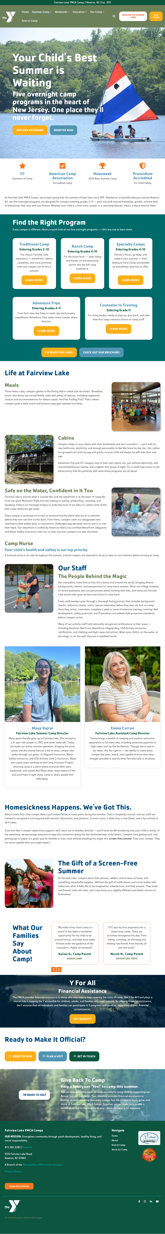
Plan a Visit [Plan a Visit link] (52, 1056)
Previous (53, 969)
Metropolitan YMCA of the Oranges (42, 1164)
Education (80, 12)
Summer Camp (42, 12)
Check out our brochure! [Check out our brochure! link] (99, 351)
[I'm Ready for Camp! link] (61, 354)
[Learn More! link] (34, 280)
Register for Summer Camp (133, 16)
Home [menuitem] (115, 1136)
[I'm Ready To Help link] (34, 1095)
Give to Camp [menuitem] (118, 1145)
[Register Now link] (20, 1056)
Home (25, 12)
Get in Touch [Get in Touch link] (84, 1056)
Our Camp (97, 12)
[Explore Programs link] (30, 130)
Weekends (62, 12)
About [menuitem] (115, 1140)
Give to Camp (30, 20)
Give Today (156, 16)
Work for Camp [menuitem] (119, 1149)
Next (59, 969)
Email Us (27, 1147)
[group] (75, 943)
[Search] (114, 16)
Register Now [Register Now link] (63, 130)
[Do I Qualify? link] (82, 1019)
